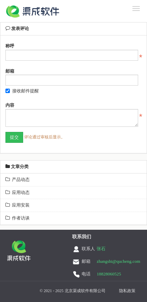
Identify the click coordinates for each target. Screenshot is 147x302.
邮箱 (9, 71)
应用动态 (17, 192)
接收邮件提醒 (22, 90)
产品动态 (17, 179)
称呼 (9, 45)
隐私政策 (127, 290)
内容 (9, 105)
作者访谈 (17, 218)
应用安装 (17, 205)
